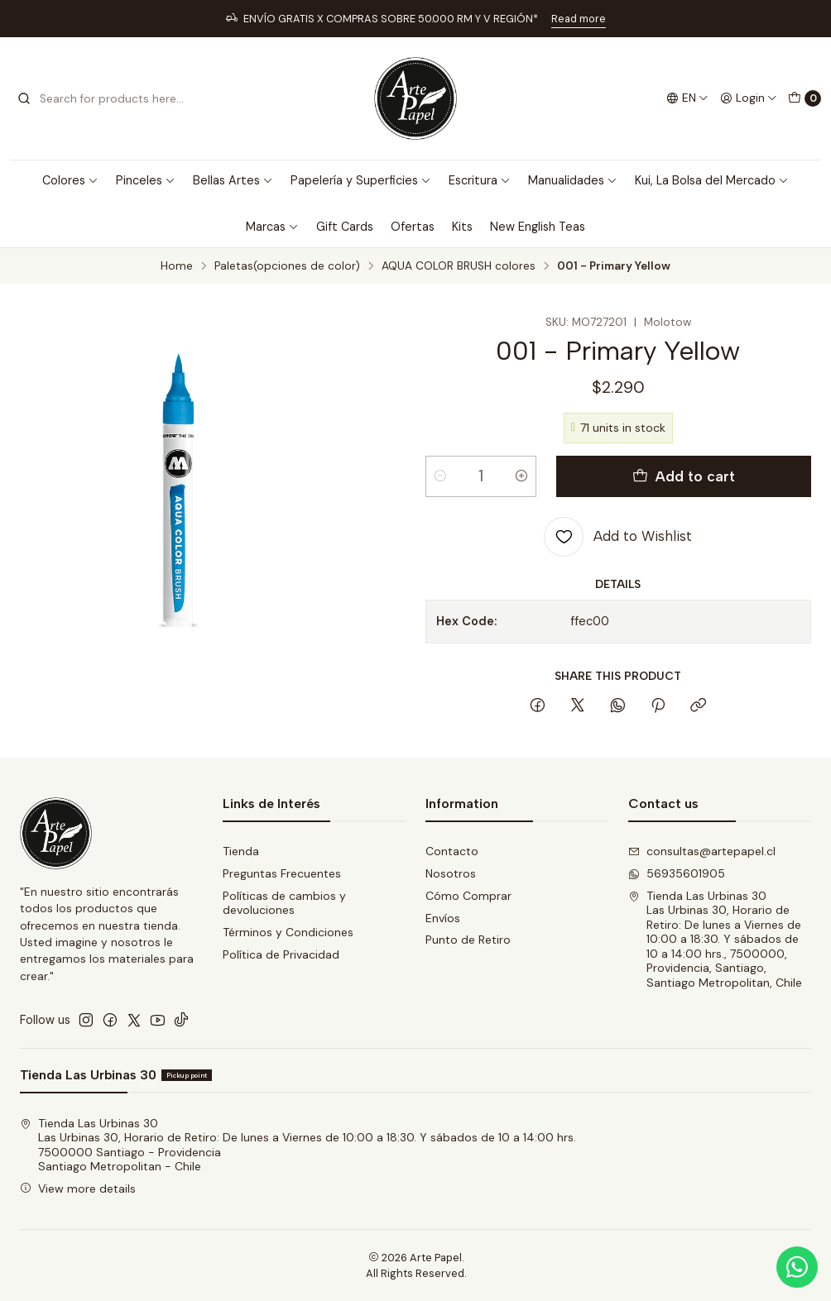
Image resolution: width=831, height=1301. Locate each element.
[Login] (748, 98)
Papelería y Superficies (361, 180)
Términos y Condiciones (288, 932)
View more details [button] (78, 1188)
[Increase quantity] (521, 476)
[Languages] (687, 98)
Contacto (451, 851)
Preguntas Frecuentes (282, 873)
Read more (578, 19)
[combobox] (101, 98)
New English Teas (537, 226)
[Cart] (804, 98)
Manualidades (572, 180)
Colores (70, 180)
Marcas (272, 226)
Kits (462, 226)
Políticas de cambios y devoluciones (284, 903)
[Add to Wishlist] (618, 537)
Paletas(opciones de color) (287, 266)
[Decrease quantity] (440, 476)
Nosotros (450, 873)
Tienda (241, 851)
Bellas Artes (233, 180)
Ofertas (413, 226)
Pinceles (145, 180)
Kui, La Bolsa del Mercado (712, 180)
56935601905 (676, 873)
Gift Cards (344, 226)
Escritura (480, 180)
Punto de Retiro (468, 939)
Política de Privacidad (281, 954)
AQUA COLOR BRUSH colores (459, 266)
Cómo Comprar (468, 895)
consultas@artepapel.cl (702, 851)
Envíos (442, 918)
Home (177, 266)
